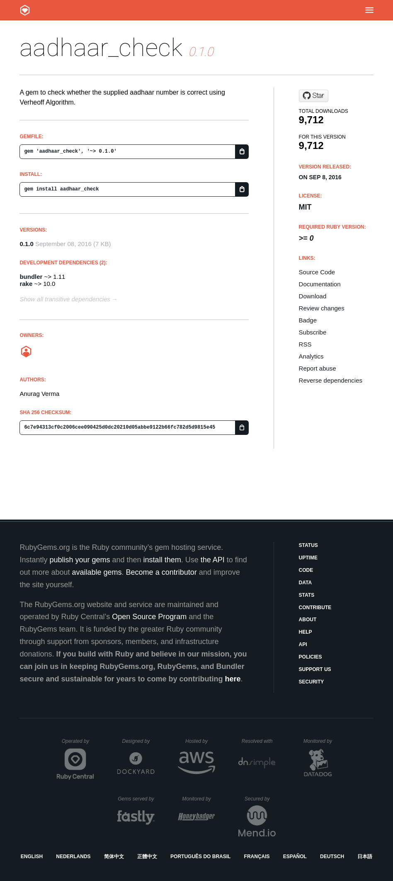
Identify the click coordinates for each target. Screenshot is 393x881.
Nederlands (73, 856)
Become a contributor (161, 572)
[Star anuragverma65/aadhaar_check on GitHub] (313, 96)
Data (305, 583)
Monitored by (320, 741)
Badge (308, 320)
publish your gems (79, 560)
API (303, 644)
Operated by (78, 744)
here (233, 679)
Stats (307, 595)
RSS (305, 344)
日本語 (364, 856)
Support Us (315, 669)
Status (308, 545)
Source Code (317, 272)
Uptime (308, 558)
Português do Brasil (200, 856)
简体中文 (114, 856)
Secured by (260, 799)
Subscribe (313, 332)
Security (311, 682)
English (32, 856)
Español (295, 856)
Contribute (315, 607)
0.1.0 (26, 243)
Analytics (311, 356)
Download (313, 296)
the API (213, 560)
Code (306, 570)
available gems (97, 572)
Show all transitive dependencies (64, 299)
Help (305, 632)
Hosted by (200, 741)
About (308, 619)
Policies (310, 657)
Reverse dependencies (330, 380)
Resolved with (259, 741)
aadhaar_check (100, 47)
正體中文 (147, 856)
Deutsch (332, 856)
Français (257, 856)
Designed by (138, 741)
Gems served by (136, 799)
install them (162, 560)
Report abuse (317, 368)
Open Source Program (149, 617)
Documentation (320, 284)
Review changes (321, 308)
